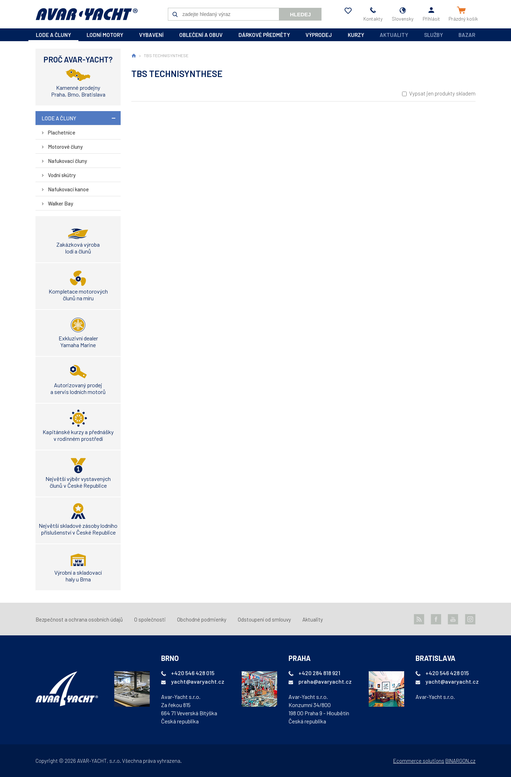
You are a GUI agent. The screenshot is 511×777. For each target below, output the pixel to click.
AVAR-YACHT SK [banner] (86, 14)
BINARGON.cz (460, 760)
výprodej (319, 35)
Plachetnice (61, 132)
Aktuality (394, 35)
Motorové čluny (65, 146)
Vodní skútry (62, 175)
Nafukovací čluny (67, 161)
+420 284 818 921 (319, 672)
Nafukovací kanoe (68, 189)
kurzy (356, 35)
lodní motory (105, 35)
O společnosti (150, 619)
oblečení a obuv (200, 35)
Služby (433, 35)
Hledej (300, 14)
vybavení (151, 35)
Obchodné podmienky (201, 619)
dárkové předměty (264, 35)
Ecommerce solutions (418, 760)
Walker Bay (60, 203)
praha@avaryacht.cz (325, 681)
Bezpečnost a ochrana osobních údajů (79, 619)
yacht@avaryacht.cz (197, 681)
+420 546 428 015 (192, 672)
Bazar (466, 35)
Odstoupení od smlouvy (264, 619)
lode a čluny (53, 35)
